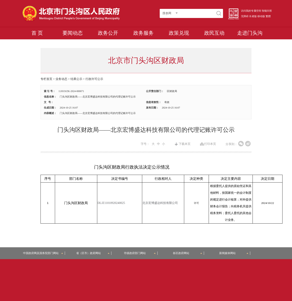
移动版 (261, 16)
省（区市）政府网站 (93, 253)
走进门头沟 (249, 33)
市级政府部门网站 (140, 253)
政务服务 (143, 33)
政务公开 (108, 33)
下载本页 (185, 144)
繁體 (268, 16)
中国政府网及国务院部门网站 (43, 253)
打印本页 (210, 144)
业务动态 (61, 79)
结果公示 (76, 79)
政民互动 (214, 33)
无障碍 (245, 16)
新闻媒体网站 (234, 253)
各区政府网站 (187, 253)
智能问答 (267, 10)
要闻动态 (72, 33)
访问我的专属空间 (251, 10)
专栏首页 (46, 79)
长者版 (253, 16)
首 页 (37, 33)
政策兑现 (179, 33)
